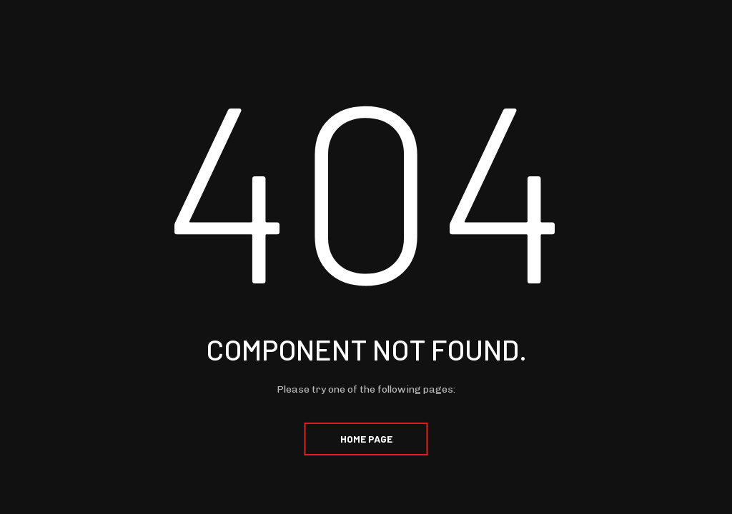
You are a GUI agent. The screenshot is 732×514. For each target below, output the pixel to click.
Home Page (366, 439)
